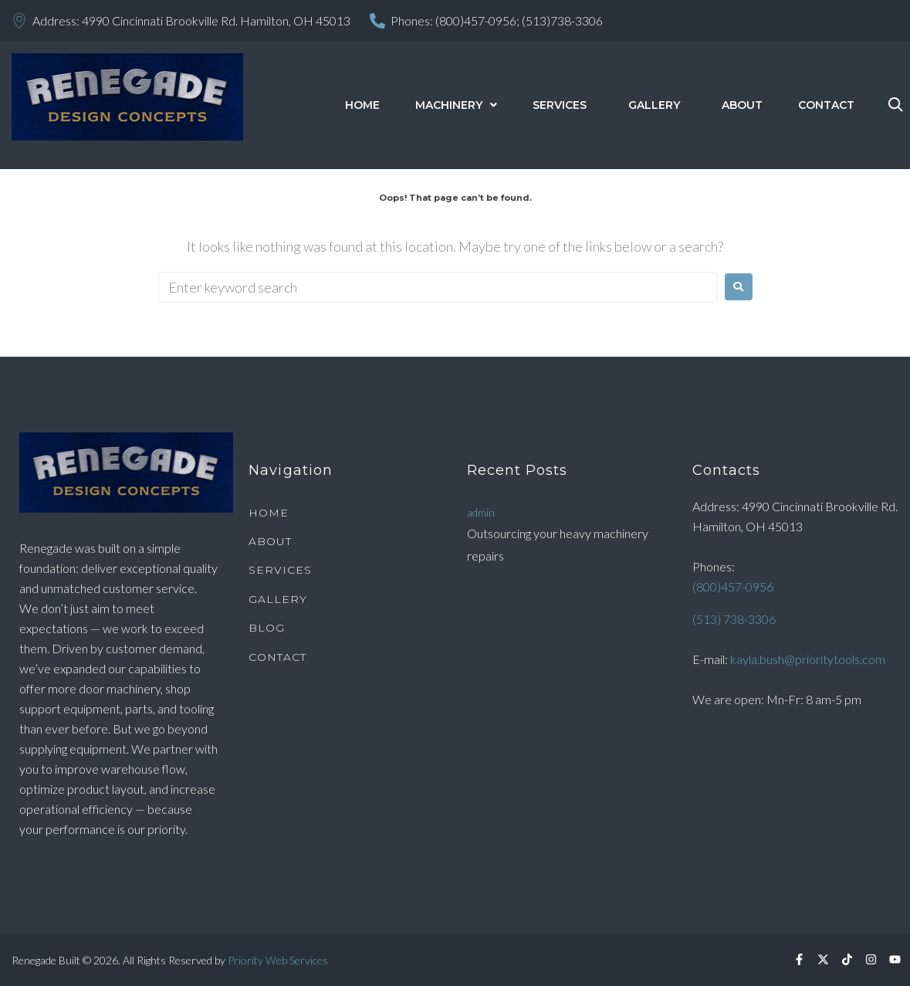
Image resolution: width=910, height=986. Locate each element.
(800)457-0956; (477, 20)
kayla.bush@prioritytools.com (807, 659)
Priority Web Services (278, 960)
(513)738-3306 (562, 20)
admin (481, 512)
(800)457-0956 (732, 586)
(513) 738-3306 (734, 619)
